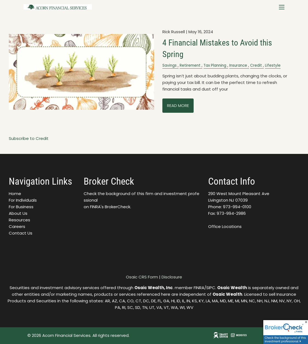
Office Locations (225, 226)
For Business (21, 207)
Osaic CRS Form (142, 277)
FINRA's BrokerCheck (110, 207)
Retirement (190, 65)
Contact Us (20, 233)
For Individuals (23, 200)
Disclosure (172, 277)
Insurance (238, 65)
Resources (19, 220)
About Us (18, 213)
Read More (178, 105)
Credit (256, 65)
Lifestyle (273, 65)
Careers (17, 226)
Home (15, 193)
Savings (169, 65)
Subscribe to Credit (29, 138)
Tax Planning (215, 65)
